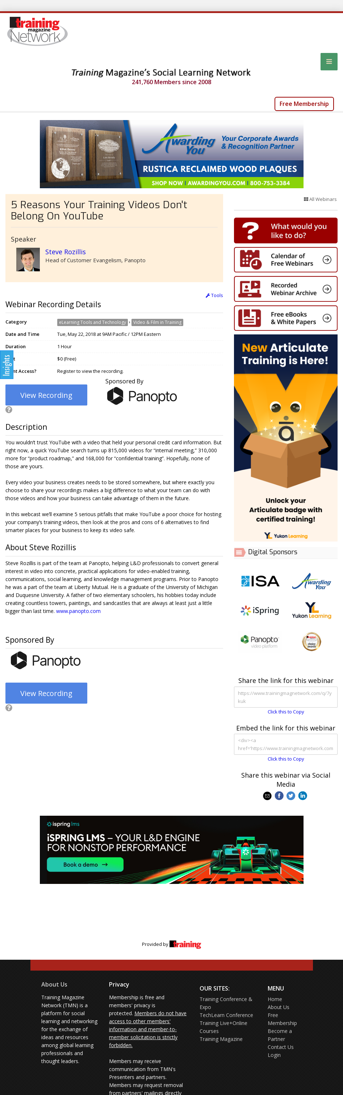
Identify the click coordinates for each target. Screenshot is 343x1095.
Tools (214, 295)
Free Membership (304, 104)
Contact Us (281, 1046)
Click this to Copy (286, 711)
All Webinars (320, 199)
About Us (54, 984)
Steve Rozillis (65, 251)
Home (275, 999)
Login (274, 1054)
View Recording (46, 395)
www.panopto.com (78, 611)
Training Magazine (221, 1039)
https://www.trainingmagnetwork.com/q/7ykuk (286, 697)
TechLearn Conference (226, 1015)
